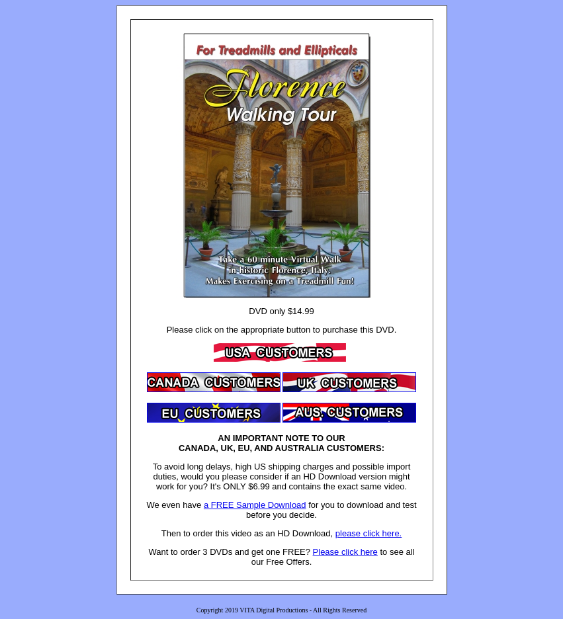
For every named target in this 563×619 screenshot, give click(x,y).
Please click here (345, 552)
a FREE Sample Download (255, 505)
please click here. (368, 533)
